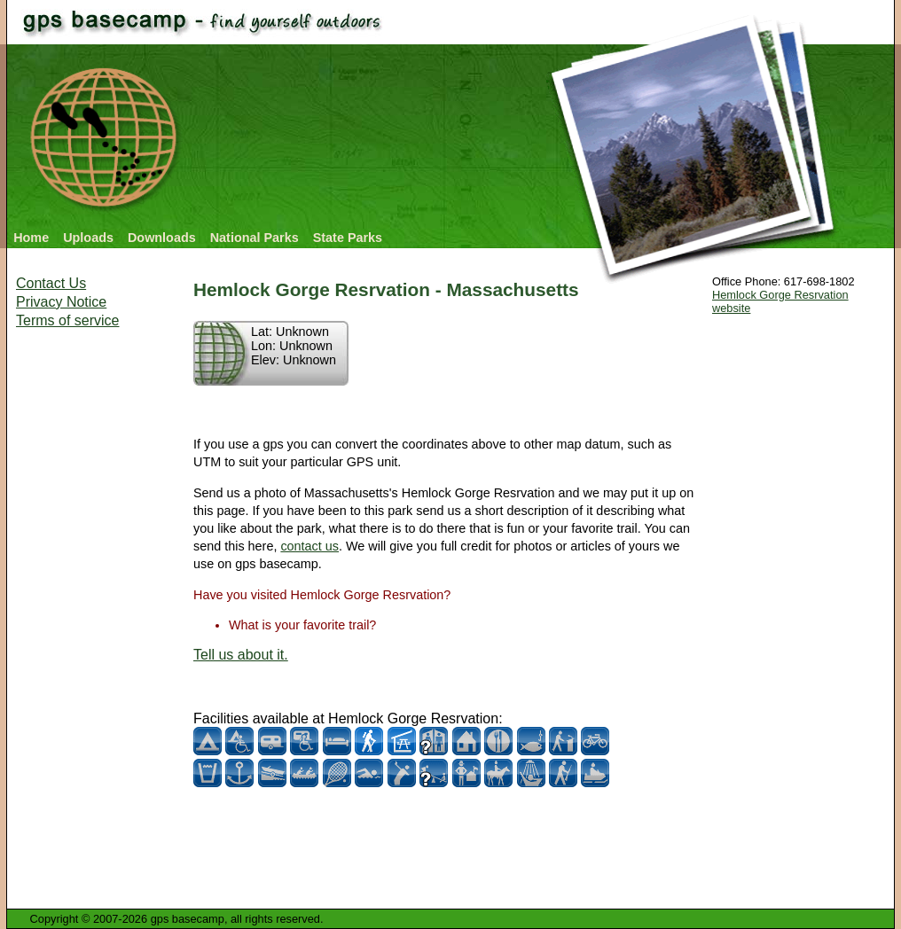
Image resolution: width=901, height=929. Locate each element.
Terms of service (67, 320)
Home (31, 237)
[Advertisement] (87, 612)
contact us (309, 546)
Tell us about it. (240, 654)
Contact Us (51, 283)
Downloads (162, 237)
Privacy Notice (61, 301)
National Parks (254, 237)
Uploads (88, 237)
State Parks (347, 237)
